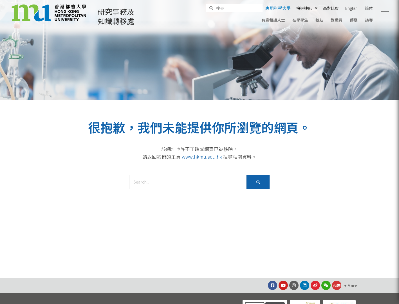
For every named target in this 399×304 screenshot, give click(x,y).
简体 (369, 8)
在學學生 (300, 20)
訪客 (369, 20)
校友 (319, 20)
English (351, 8)
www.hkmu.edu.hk (202, 156)
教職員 (336, 20)
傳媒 (354, 20)
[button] (385, 14)
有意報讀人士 (273, 20)
